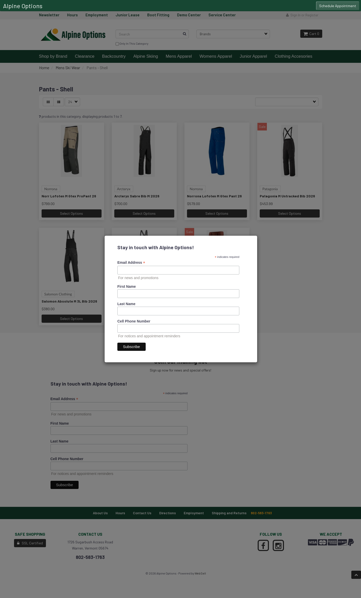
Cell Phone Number (133, 321)
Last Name (126, 304)
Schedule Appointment (337, 6)
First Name (126, 286)
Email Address (131, 262)
